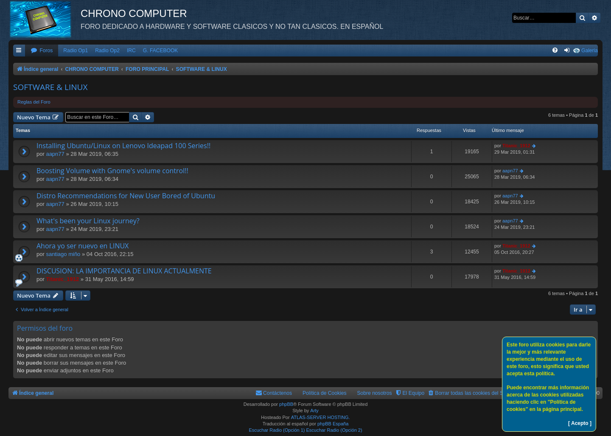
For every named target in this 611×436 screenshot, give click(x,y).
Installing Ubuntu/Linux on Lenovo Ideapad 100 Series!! (123, 145)
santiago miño (63, 254)
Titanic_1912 (516, 145)
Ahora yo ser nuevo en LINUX (82, 245)
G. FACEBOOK (160, 50)
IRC (131, 50)
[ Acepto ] (579, 423)
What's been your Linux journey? (88, 220)
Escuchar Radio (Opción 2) (334, 430)
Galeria (589, 50)
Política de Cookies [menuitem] (325, 393)
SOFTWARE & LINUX (50, 87)
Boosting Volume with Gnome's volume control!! (112, 170)
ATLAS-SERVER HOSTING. (320, 417)
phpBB (286, 404)
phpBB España (332, 423)
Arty (314, 410)
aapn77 (55, 154)
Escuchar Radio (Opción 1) (277, 430)
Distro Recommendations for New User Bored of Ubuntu (125, 195)
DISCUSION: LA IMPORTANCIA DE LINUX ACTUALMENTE (124, 271)
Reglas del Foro (33, 101)
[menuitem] (41, 50)
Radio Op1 (75, 50)
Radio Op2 (107, 50)
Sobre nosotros (374, 393)
